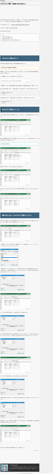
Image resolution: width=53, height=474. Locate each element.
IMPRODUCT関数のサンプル (7, 38)
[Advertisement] (19, 12)
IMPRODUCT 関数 (13, 27)
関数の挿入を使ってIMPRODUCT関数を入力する (16, 215)
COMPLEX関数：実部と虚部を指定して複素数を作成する (19, 85)
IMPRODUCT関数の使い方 (10, 58)
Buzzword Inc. (26, 473)
